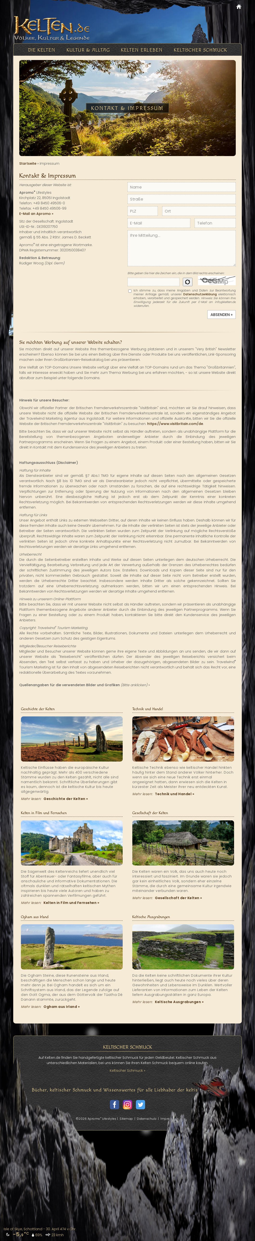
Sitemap (126, 1119)
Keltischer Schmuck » (127, 1070)
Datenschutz (147, 1119)
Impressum (169, 1119)
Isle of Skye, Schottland (23, 1229)
